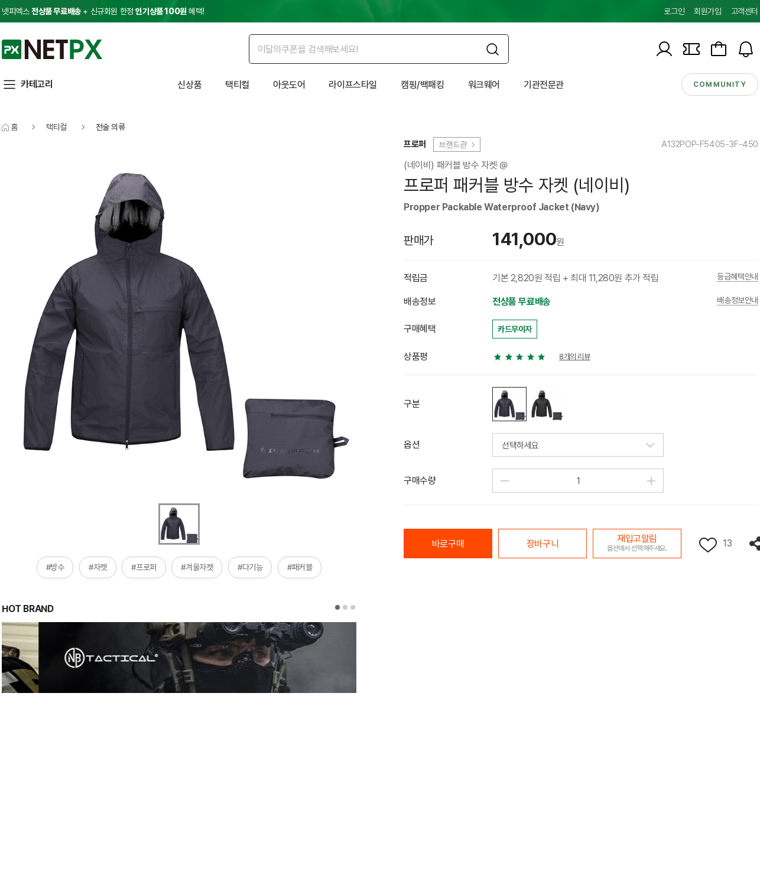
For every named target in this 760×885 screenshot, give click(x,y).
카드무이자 (515, 329)
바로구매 (448, 543)
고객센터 (744, 11)
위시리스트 (708, 545)
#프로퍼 (143, 567)
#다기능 (250, 567)
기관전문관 (544, 84)
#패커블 (299, 567)
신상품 (189, 84)
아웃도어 (289, 84)
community (719, 84)
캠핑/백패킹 (422, 84)
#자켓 (98, 567)
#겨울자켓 (197, 567)
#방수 (55, 567)
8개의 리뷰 (574, 356)
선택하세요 (520, 445)
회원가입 (707, 11)
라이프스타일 (353, 84)
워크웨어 (484, 84)
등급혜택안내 (737, 276)
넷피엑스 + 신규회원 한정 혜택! (103, 11)
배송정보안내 (737, 300)
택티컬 (237, 84)
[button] (337, 607)
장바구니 (542, 543)
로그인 (674, 11)
